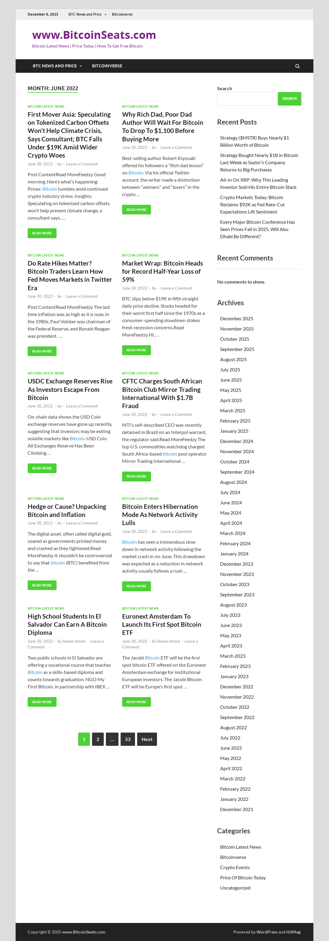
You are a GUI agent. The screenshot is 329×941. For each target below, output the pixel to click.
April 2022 (231, 768)
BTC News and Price (85, 14)
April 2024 (231, 523)
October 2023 (234, 584)
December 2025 (236, 318)
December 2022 (236, 686)
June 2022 (231, 748)
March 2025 (232, 410)
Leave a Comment (82, 163)
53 (128, 739)
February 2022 (235, 789)
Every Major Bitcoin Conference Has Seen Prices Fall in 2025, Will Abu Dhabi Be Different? (257, 229)
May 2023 (230, 635)
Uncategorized (235, 887)
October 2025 (234, 339)
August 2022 (233, 727)
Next (147, 739)
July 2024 (230, 492)
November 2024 (237, 451)
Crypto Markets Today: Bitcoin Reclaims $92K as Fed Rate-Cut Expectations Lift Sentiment (252, 204)
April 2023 (231, 645)
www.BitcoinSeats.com (94, 34)
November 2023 (237, 574)
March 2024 (232, 533)
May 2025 (230, 390)
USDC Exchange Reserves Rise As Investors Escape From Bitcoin (70, 389)
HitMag (293, 931)
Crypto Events (235, 867)
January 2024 (234, 553)
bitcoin (170, 454)
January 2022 (234, 799)
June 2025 (231, 380)
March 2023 (232, 656)
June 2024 (231, 502)
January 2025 (234, 431)
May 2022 (230, 758)
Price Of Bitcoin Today (243, 877)
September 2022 (237, 717)
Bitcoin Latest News (46, 106)
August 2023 (233, 604)
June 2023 (231, 625)
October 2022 (234, 707)
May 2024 (230, 512)
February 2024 (235, 543)
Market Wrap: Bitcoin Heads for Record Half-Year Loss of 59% (162, 271)
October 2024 (234, 461)
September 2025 (237, 349)
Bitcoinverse (122, 14)
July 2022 (230, 737)
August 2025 (233, 359)
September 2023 (237, 594)
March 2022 (232, 778)
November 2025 (237, 328)
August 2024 (233, 482)
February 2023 (235, 666)
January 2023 (234, 676)
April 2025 (231, 400)
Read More (40, 231)
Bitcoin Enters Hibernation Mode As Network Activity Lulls (160, 515)
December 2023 (236, 564)
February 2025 (235, 420)
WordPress (267, 931)
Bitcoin (49, 189)
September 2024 (237, 472)
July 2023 (230, 615)
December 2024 (236, 441)
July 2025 (230, 369)
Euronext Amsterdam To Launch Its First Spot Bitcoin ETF (161, 624)
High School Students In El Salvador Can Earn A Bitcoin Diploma (67, 624)
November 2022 (237, 697)
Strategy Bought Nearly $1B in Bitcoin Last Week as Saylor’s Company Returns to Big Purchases (259, 162)
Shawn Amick (74, 641)
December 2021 (236, 809)
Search (224, 88)
